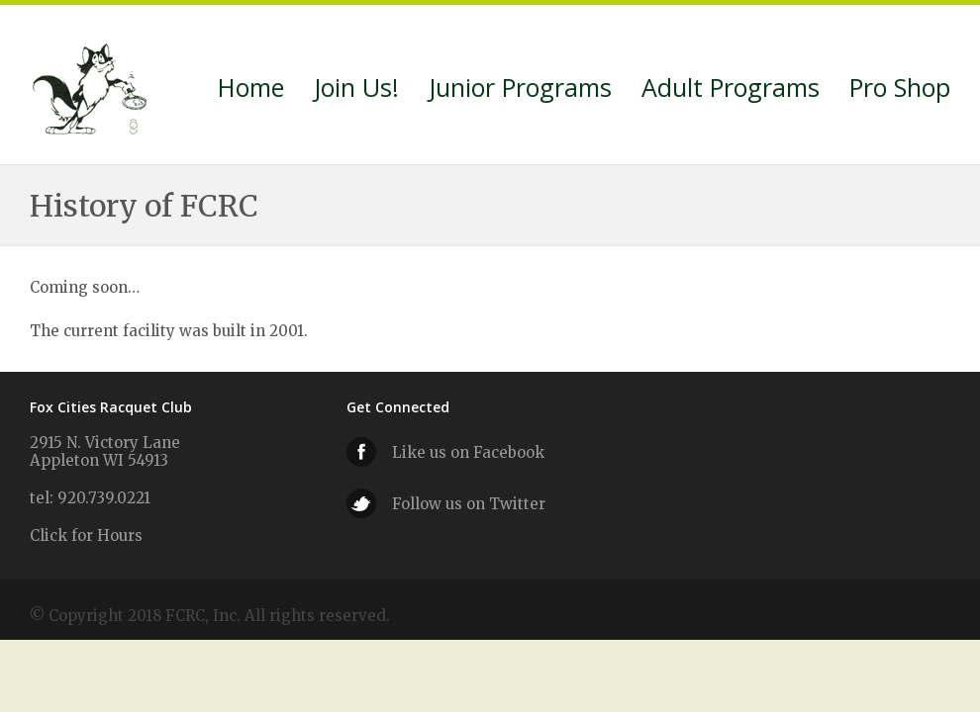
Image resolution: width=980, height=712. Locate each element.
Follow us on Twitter (468, 503)
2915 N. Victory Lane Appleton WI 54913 (105, 451)
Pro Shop (899, 90)
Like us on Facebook (468, 452)
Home (251, 90)
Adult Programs (730, 90)
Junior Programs (520, 90)
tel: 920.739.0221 (90, 498)
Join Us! (356, 90)
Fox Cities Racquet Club (91, 85)
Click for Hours (86, 535)
